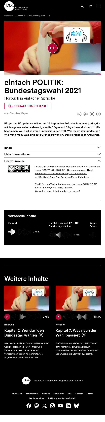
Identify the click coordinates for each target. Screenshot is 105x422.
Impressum (17, 397)
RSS (70, 397)
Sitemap (46, 397)
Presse (90, 397)
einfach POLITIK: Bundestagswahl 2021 (33, 16)
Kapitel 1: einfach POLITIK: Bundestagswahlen (64, 222)
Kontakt (79, 397)
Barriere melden (36, 402)
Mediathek (8, 16)
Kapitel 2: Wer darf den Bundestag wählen (24, 331)
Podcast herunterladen (28, 104)
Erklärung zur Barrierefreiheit (62, 402)
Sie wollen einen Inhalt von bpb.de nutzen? (57, 189)
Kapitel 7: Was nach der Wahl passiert (76, 331)
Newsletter (59, 397)
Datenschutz (32, 397)
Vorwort (12, 221)
